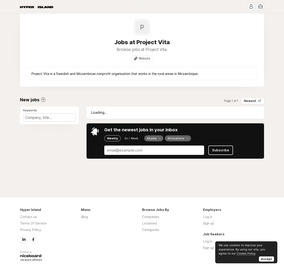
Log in (207, 217)
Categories (150, 230)
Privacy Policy (30, 230)
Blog (142, 6)
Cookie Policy (246, 253)
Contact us (28, 217)
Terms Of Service (33, 223)
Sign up (208, 223)
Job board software (31, 260)
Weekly (112, 138)
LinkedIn (24, 239)
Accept (266, 259)
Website (144, 58)
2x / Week (131, 138)
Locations (149, 223)
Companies (150, 217)
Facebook (33, 239)
